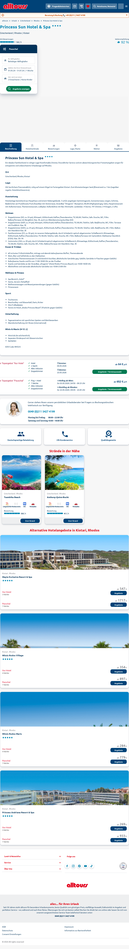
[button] (33, 858)
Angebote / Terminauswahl (109, 373)
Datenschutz (7, 932)
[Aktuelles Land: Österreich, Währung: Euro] (121, 6)
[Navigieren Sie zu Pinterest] (79, 867)
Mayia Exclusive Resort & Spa (17, 578)
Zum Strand (30, 522)
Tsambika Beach (12, 498)
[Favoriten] (88, 6)
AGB (4, 928)
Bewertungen (54, 148)
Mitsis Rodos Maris (12, 735)
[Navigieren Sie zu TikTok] (91, 867)
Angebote (118, 148)
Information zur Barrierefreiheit (77, 932)
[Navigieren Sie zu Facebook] (67, 867)
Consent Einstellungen (11, 935)
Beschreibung (11, 148)
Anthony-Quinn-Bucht (58, 498)
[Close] (126, 15)
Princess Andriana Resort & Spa (18, 813)
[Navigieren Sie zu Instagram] (73, 867)
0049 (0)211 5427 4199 (41, 413)
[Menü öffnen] (126, 6)
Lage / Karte (75, 148)
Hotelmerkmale (32, 148)
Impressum (69, 928)
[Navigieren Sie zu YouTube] (85, 867)
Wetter (97, 148)
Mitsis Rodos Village (12, 656)
